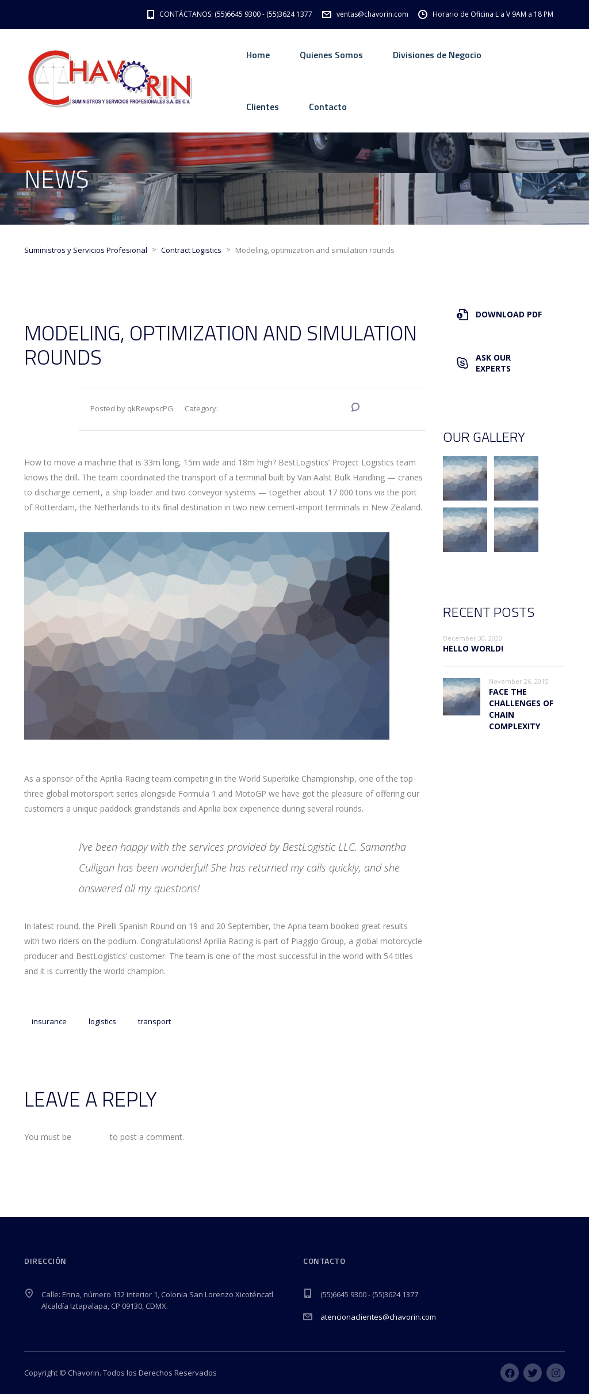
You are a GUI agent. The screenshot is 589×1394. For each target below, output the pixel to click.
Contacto (328, 106)
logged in (91, 1136)
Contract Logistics (251, 409)
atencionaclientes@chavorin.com (378, 1317)
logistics (102, 1021)
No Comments (389, 408)
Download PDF (499, 314)
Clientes (262, 106)
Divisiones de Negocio (437, 55)
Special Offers (310, 409)
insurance (49, 1021)
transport (154, 1021)
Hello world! (473, 648)
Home (258, 55)
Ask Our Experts (484, 363)
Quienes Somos (331, 55)
